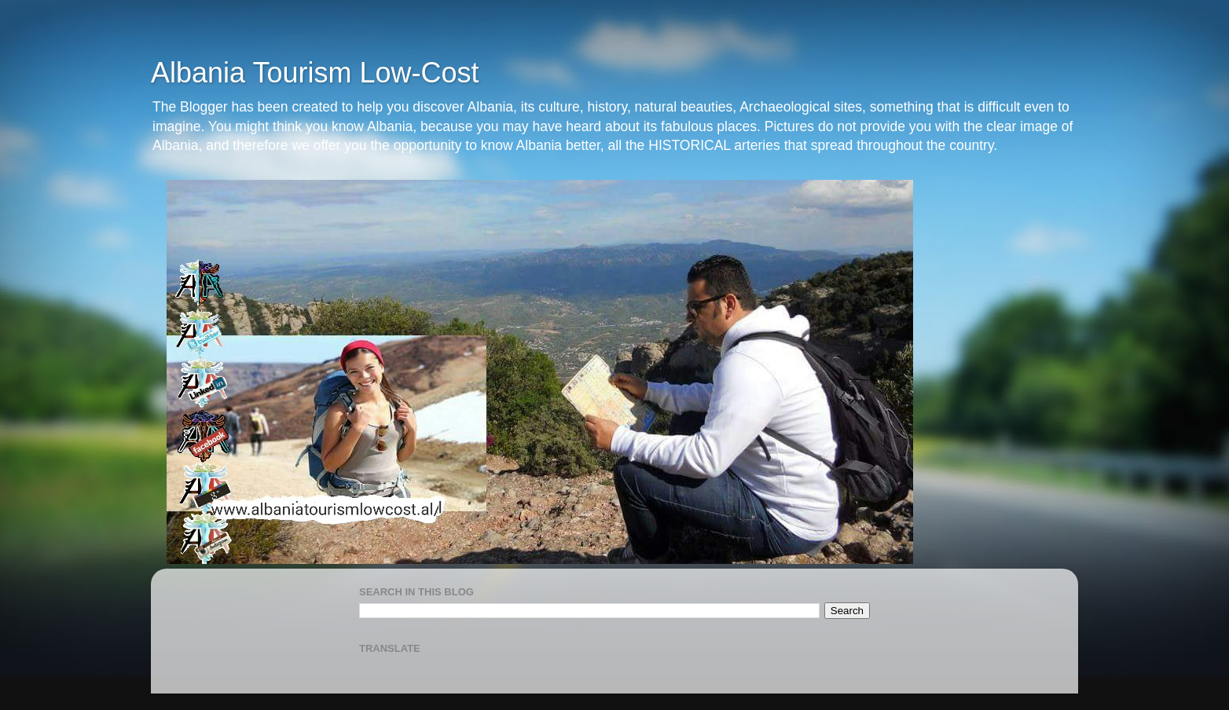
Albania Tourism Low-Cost (315, 73)
